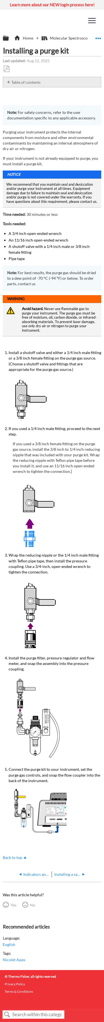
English (9, 944)
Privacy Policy (15, 984)
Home (24, 38)
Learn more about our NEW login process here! (52, 4)
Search (7, 1014)
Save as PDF (6, 68)
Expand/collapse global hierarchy (9, 38)
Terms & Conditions (19, 991)
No (32, 905)
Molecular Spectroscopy (67, 38)
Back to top (12, 857)
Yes (13, 905)
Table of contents (25, 82)
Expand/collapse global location (98, 36)
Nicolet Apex (14, 959)
